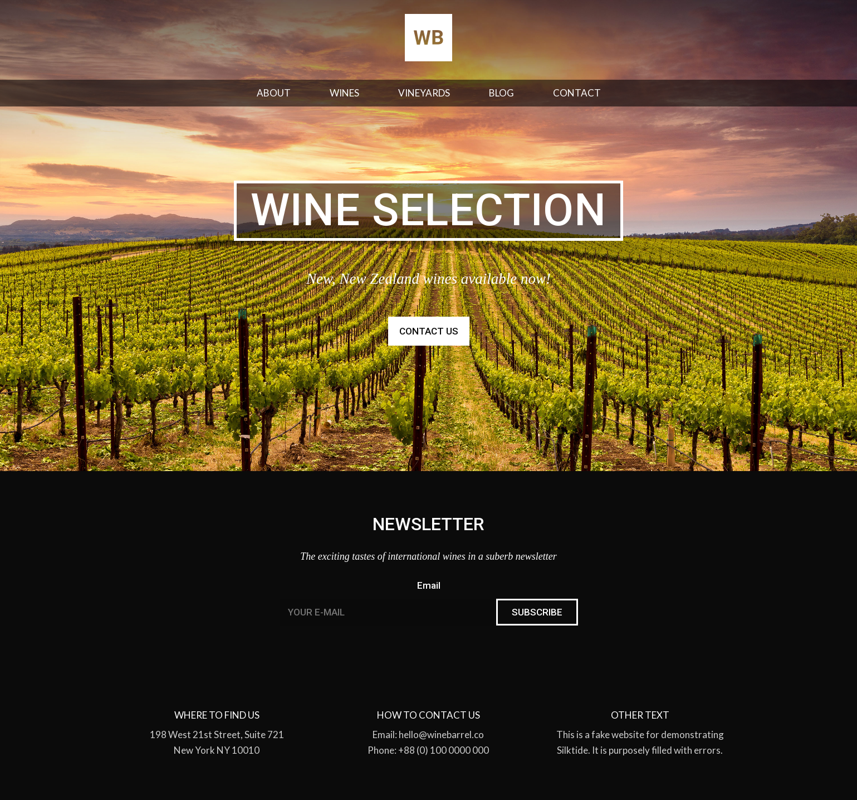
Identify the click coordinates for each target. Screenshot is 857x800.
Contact (577, 93)
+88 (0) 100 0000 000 (443, 750)
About (274, 93)
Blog (501, 93)
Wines (344, 93)
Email (428, 585)
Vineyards (424, 93)
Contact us (428, 331)
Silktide (572, 750)
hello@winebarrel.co (441, 734)
